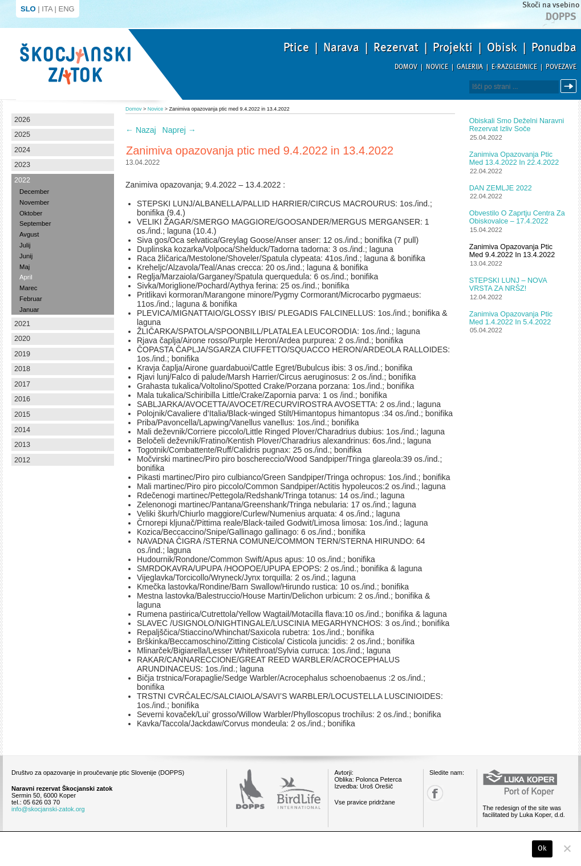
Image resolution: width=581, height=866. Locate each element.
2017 (22, 384)
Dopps (561, 16)
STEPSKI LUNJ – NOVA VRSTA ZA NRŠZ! (508, 284)
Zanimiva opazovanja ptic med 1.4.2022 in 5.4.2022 (510, 318)
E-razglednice (514, 67)
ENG (67, 9)
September (35, 223)
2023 (22, 165)
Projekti (453, 47)
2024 (22, 150)
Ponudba (553, 47)
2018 (22, 369)
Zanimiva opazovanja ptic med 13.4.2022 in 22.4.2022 (514, 158)
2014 (22, 430)
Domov (406, 67)
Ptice (296, 47)
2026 (22, 120)
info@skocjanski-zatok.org (48, 809)
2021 (22, 324)
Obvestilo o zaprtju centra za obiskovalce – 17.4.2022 (517, 217)
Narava (341, 47)
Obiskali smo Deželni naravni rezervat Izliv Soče (516, 125)
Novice (437, 67)
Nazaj (140, 130)
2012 (22, 460)
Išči (570, 86)
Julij (25, 245)
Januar (29, 309)
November (34, 202)
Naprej (179, 130)
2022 (22, 180)
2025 (22, 135)
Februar (30, 298)
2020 (22, 339)
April (25, 277)
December (34, 191)
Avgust (29, 234)
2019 (22, 354)
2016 (22, 399)
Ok (542, 848)
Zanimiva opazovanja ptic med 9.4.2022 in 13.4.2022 (512, 251)
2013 (22, 445)
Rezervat (396, 47)
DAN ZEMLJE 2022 (500, 188)
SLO (28, 9)
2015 (22, 414)
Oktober (30, 213)
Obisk (502, 47)
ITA (47, 9)
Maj (24, 266)
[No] (566, 848)
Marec (28, 287)
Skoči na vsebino (550, 5)
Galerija (470, 67)
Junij (25, 256)
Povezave (561, 67)
